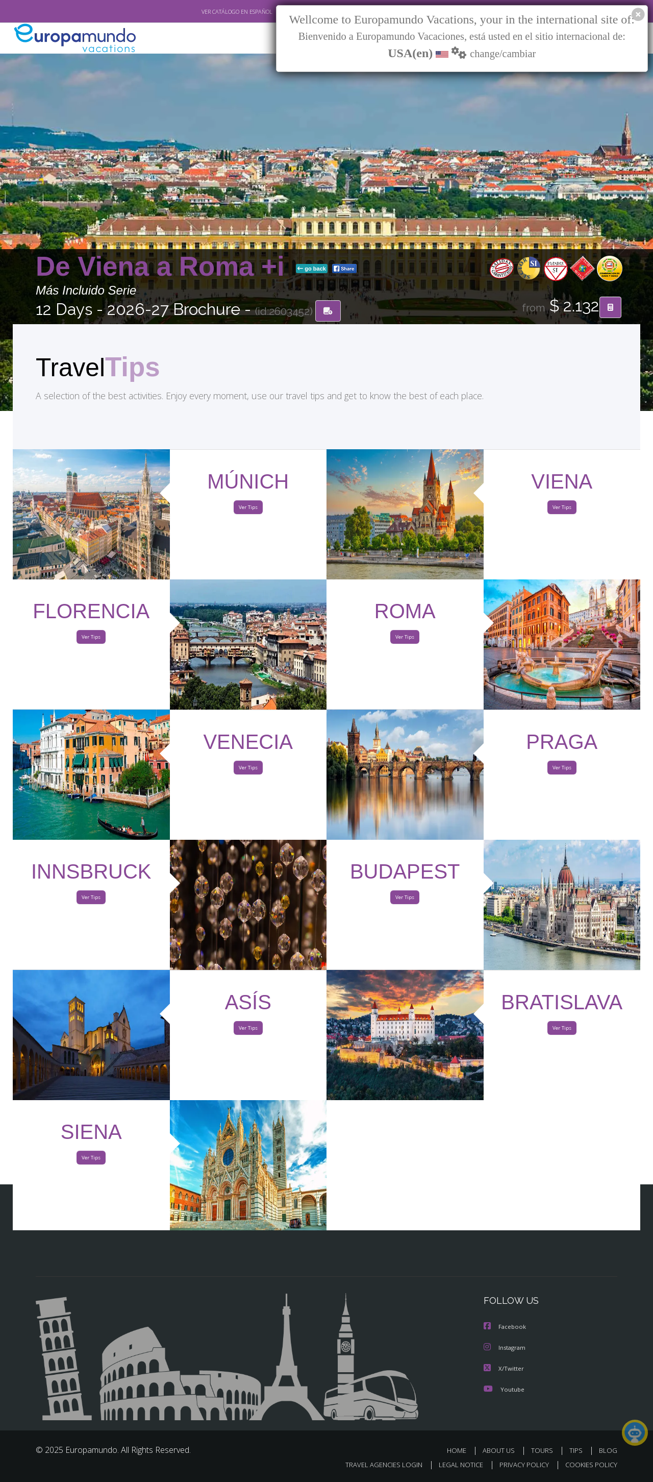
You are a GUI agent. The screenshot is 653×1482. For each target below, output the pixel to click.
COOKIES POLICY (589, 1465)
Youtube (504, 1389)
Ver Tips (248, 509)
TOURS (544, 1450)
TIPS (577, 1450)
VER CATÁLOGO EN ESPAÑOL (213, 12)
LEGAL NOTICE (454, 1465)
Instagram (506, 1348)
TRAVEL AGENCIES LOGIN (374, 1465)
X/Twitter (504, 1368)
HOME (460, 1450)
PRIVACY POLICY (519, 1465)
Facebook (506, 1327)
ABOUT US (501, 1450)
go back (311, 269)
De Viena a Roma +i (164, 267)
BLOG (608, 1450)
